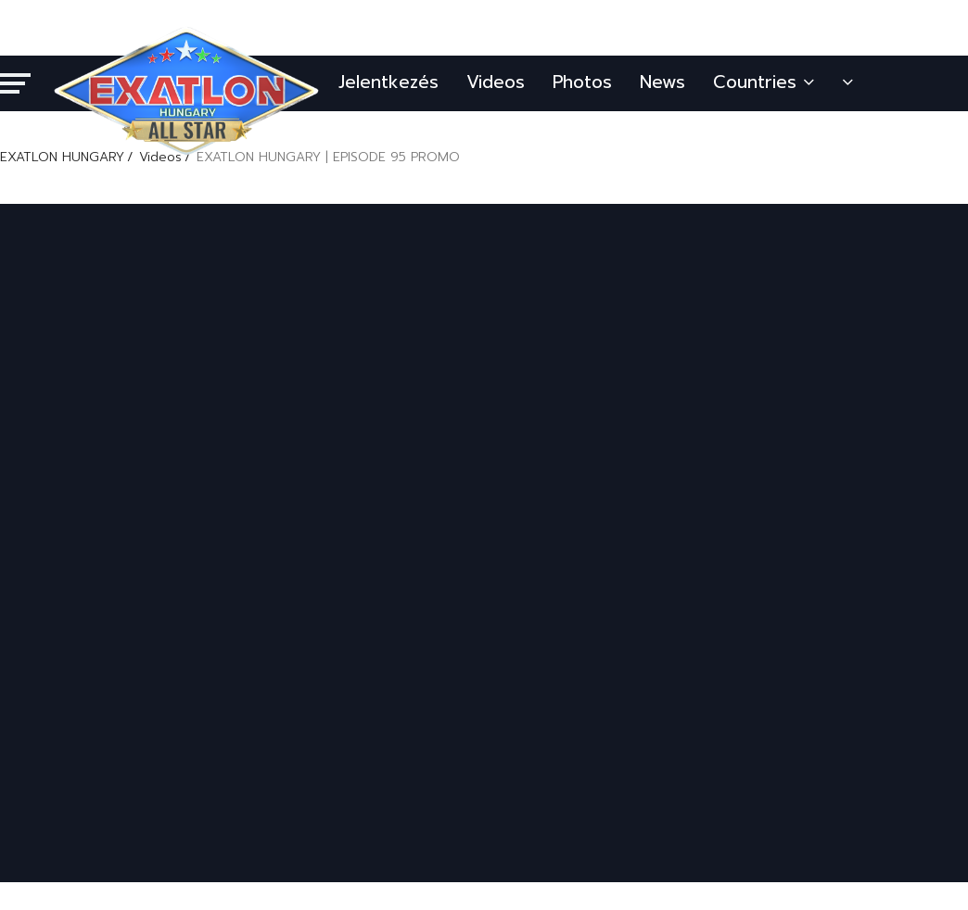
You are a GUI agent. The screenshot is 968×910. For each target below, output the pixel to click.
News (662, 82)
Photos (582, 82)
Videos (495, 82)
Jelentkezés (388, 82)
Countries (763, 82)
